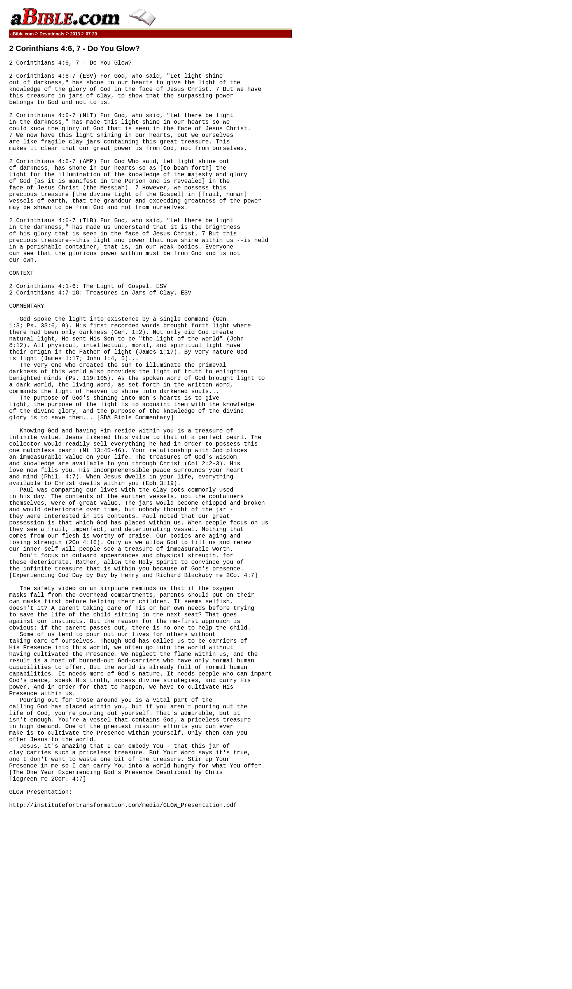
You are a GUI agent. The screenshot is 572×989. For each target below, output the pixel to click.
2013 (75, 33)
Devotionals (52, 33)
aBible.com (22, 33)
